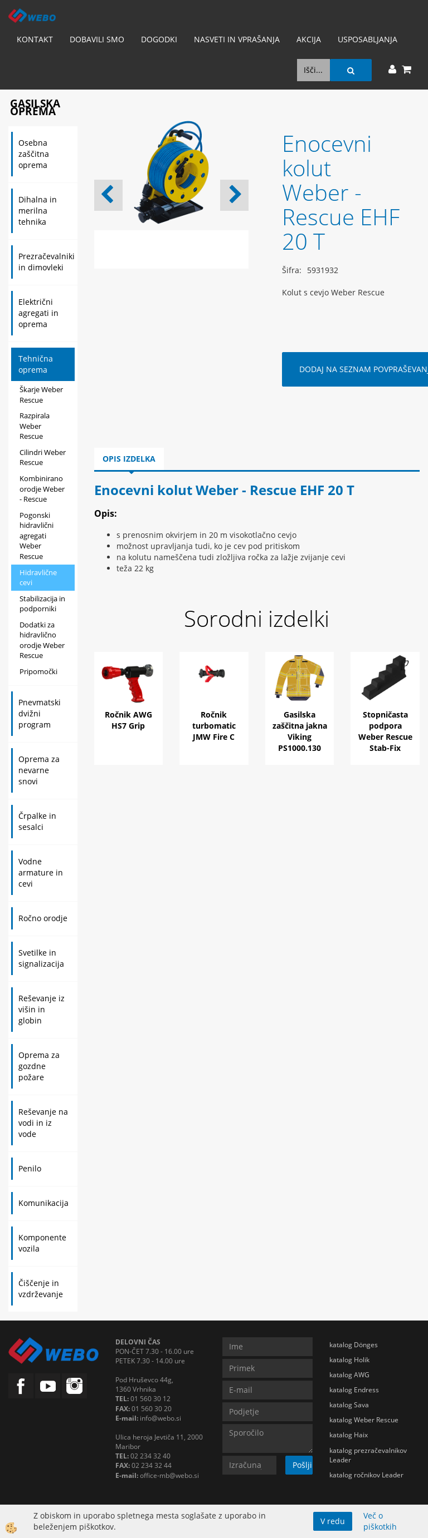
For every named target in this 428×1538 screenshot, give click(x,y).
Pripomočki (38, 671)
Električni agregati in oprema (38, 312)
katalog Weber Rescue (363, 1420)
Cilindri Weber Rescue (43, 457)
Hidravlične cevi (38, 577)
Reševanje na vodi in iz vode (43, 1122)
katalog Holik (349, 1359)
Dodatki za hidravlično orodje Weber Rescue (42, 640)
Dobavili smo (97, 39)
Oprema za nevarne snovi (39, 770)
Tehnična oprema (35, 364)
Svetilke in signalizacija (41, 958)
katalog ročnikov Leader (366, 1475)
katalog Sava (349, 1405)
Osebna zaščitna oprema (33, 153)
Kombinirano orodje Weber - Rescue (42, 488)
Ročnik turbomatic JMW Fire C (214, 725)
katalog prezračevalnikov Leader (368, 1455)
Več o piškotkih (380, 1521)
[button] (234, 195)
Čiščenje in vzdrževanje (40, 1288)
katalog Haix (348, 1435)
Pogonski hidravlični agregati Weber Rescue (37, 535)
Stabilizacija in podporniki (42, 604)
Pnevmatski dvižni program (39, 713)
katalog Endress (354, 1389)
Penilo (29, 1168)
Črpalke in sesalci (37, 821)
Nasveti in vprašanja (237, 39)
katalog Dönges (353, 1344)
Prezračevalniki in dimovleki (46, 262)
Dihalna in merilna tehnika (37, 210)
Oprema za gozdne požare (39, 1066)
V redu (332, 1521)
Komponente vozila (42, 1243)
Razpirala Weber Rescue (35, 426)
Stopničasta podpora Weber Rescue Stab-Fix (385, 731)
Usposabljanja (367, 39)
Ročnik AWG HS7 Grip (128, 720)
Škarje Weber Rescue (41, 394)
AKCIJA (308, 39)
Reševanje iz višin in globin (41, 1009)
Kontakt (35, 39)
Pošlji (302, 1465)
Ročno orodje (42, 918)
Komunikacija (43, 1203)
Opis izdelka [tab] (129, 458)
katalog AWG (349, 1374)
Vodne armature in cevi (40, 872)
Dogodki (159, 39)
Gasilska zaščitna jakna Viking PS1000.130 (300, 731)
